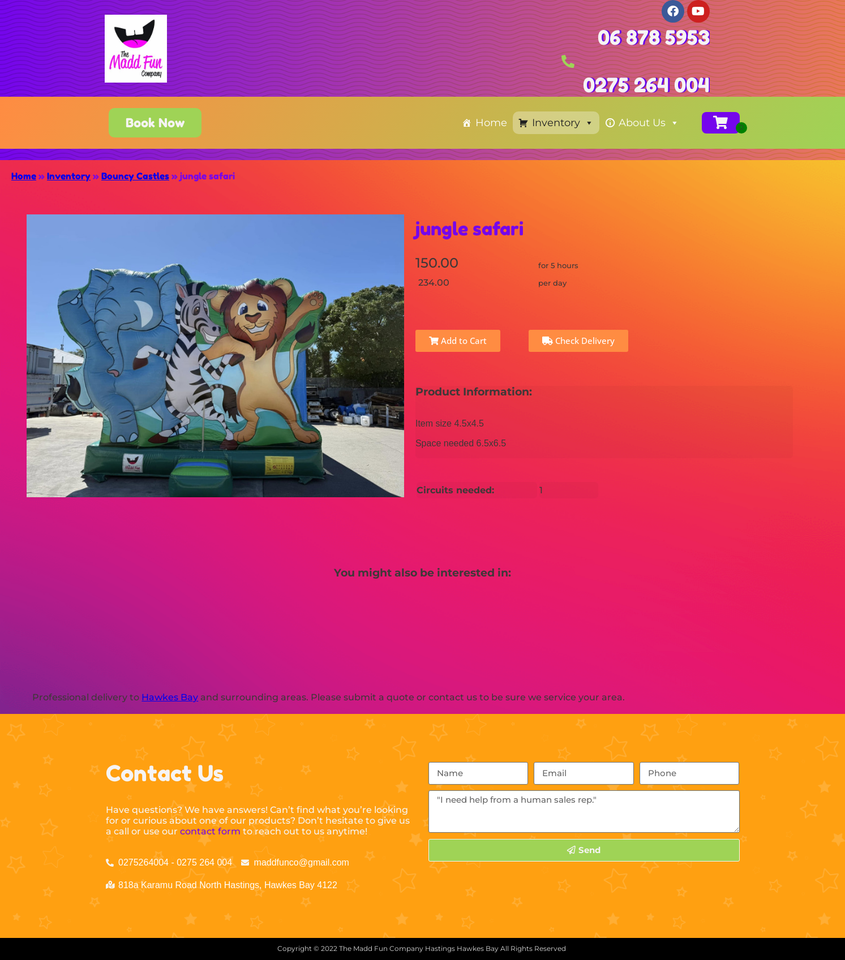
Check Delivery (578, 340)
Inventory (563, 123)
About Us (649, 123)
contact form (210, 831)
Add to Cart (458, 340)
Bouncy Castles (135, 176)
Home (491, 123)
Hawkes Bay (169, 697)
